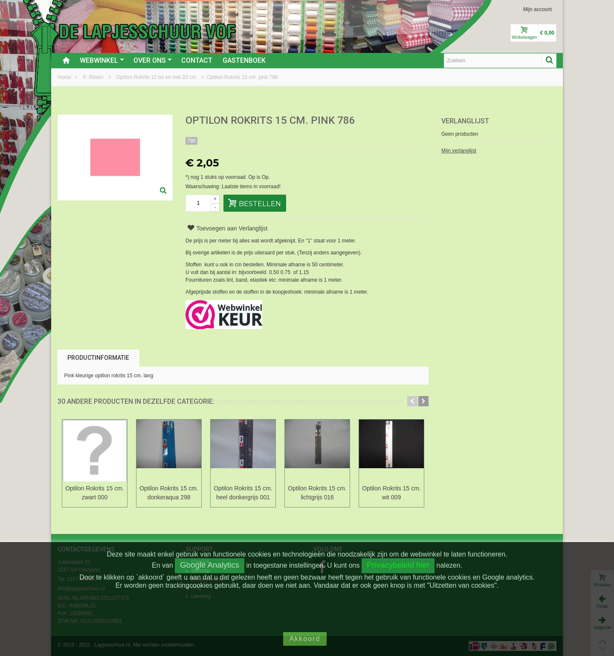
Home (65, 77)
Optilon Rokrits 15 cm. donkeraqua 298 (168, 493)
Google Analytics (209, 564)
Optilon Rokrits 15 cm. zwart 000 (94, 493)
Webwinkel (102, 60)
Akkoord (305, 638)
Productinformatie (98, 357)
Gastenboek (244, 60)
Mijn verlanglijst (458, 151)
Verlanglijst (465, 121)
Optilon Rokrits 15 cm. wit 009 (391, 493)
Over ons (152, 60)
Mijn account (537, 9)
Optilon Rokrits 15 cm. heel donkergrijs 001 (243, 493)
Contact (196, 60)
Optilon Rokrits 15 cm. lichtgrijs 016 (317, 493)
